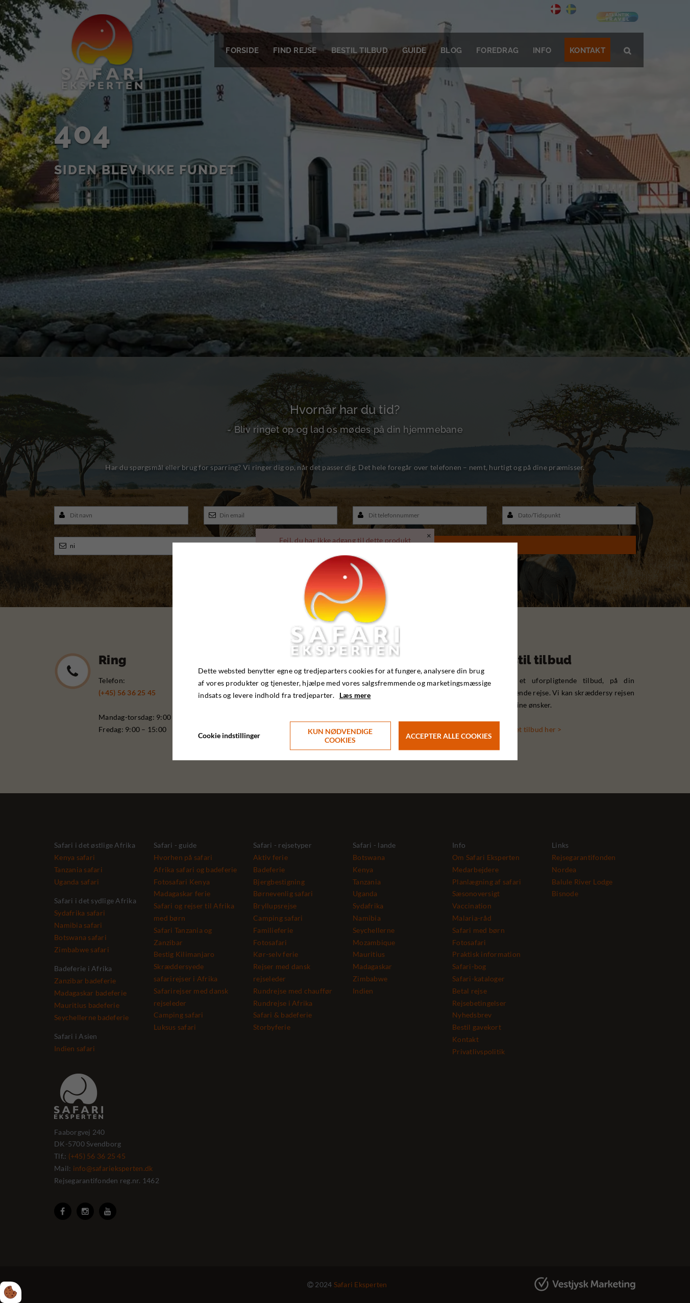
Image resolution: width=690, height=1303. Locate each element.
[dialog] (345, 651)
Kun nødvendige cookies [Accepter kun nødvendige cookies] (340, 736)
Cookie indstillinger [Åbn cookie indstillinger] (229, 736)
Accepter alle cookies (449, 736)
